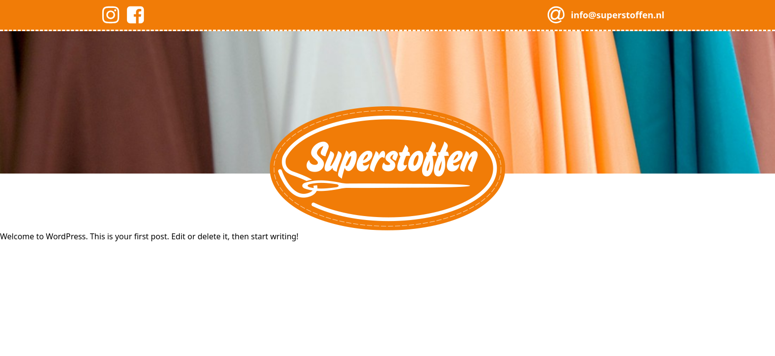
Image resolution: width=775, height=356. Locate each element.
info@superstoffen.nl (617, 15)
